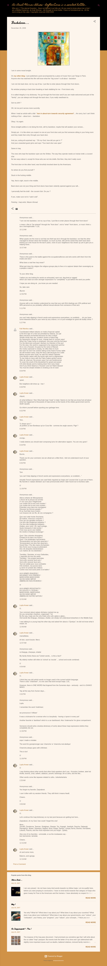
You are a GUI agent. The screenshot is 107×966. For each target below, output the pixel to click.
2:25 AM (22, 780)
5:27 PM (22, 322)
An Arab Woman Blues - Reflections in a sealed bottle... (49, 5)
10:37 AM (23, 248)
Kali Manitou (24, 329)
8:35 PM (22, 463)
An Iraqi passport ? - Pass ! (21, 929)
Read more (91, 898)
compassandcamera (58, 960)
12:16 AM (23, 859)
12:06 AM (23, 627)
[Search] (98, 6)
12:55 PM (23, 294)
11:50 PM (23, 731)
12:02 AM (23, 599)
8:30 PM (22, 387)
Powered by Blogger (54, 956)
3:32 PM (22, 694)
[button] (94, 21)
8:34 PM (22, 429)
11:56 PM (23, 489)
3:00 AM (22, 804)
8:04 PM (22, 371)
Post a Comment (19, 864)
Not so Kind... (16, 880)
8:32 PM (22, 411)
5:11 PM (22, 308)
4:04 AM (22, 667)
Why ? (13, 904)
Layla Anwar (24, 377)
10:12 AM (23, 229)
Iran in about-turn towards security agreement (55, 113)
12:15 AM (23, 843)
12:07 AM (23, 643)
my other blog (19, 76)
